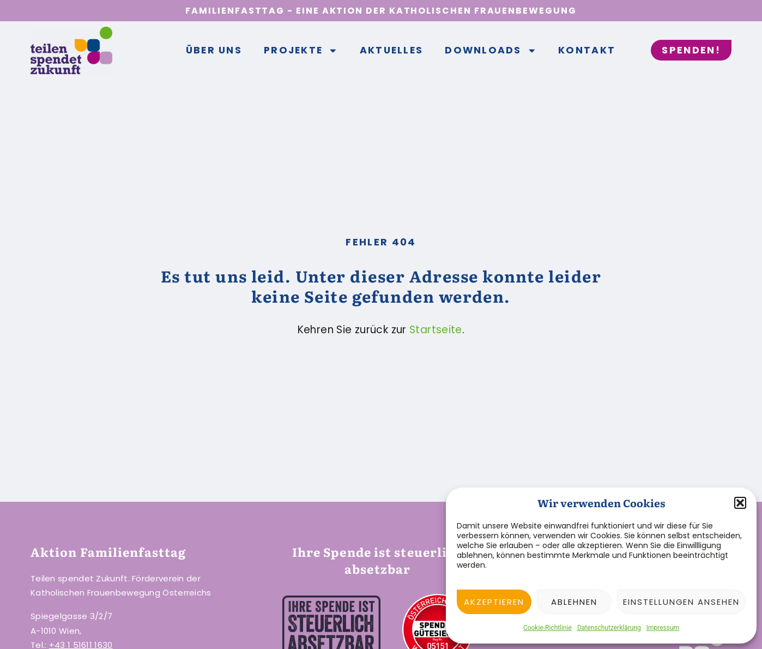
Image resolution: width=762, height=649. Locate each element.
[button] (740, 502)
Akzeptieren (494, 602)
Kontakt (586, 50)
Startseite (435, 329)
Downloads (490, 50)
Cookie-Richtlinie (547, 628)
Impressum (662, 628)
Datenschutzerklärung (609, 628)
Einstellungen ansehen (681, 602)
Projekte (301, 50)
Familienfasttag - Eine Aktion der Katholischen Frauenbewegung (380, 10)
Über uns (214, 50)
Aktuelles (391, 50)
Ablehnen (574, 602)
